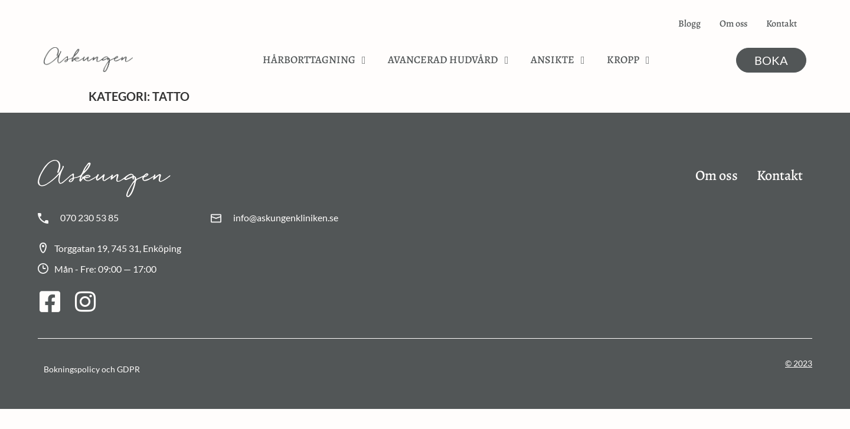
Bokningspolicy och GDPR (92, 369)
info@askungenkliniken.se (285, 217)
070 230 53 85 (89, 217)
